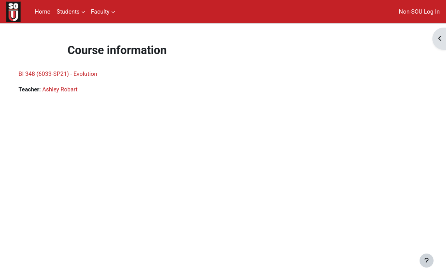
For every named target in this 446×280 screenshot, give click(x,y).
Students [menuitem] (68, 11)
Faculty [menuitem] (100, 11)
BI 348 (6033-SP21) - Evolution (69, 73)
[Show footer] (427, 261)
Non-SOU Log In (419, 11)
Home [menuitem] (42, 11)
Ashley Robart (72, 89)
